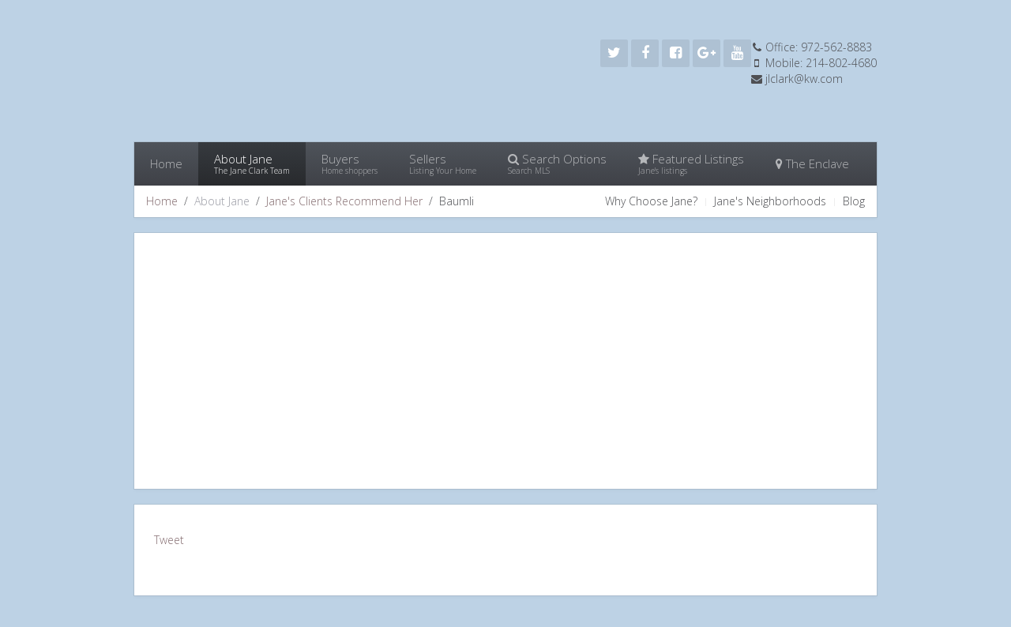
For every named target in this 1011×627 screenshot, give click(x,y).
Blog (854, 200)
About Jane (252, 163)
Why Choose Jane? (651, 200)
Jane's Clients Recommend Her (344, 200)
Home (166, 163)
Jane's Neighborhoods (770, 200)
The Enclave (812, 163)
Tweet (169, 539)
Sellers (442, 163)
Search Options (557, 163)
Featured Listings (691, 163)
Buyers (349, 163)
